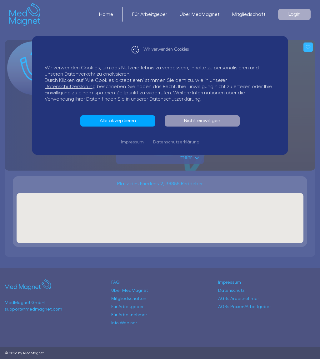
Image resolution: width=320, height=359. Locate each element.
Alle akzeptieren (118, 120)
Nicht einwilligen (202, 120)
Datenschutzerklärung (70, 86)
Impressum (132, 142)
